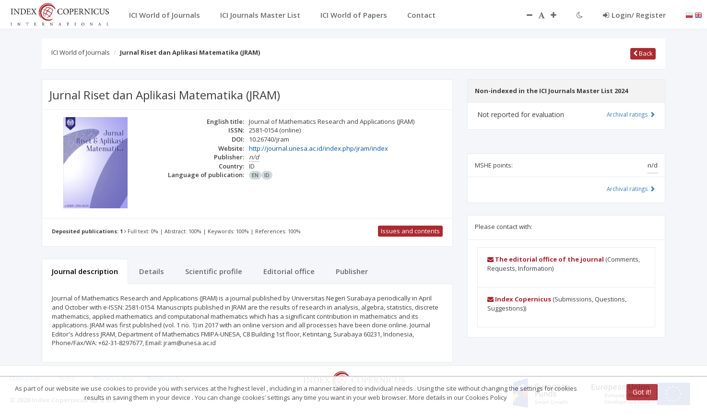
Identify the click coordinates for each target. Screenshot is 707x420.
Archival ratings (631, 114)
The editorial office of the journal (545, 259)
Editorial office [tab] (289, 271)
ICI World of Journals (80, 52)
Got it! (642, 391)
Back (643, 53)
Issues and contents (410, 231)
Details (151, 271)
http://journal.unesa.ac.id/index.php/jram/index (318, 148)
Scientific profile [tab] (213, 271)
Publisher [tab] (352, 271)
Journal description (85, 271)
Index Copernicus (519, 299)
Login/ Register (634, 15)
